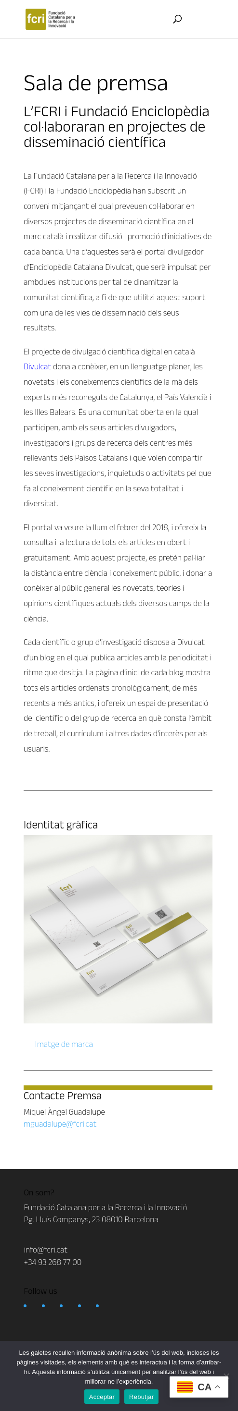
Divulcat (37, 366)
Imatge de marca (63, 1044)
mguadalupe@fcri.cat (60, 1124)
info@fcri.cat (45, 1249)
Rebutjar (141, 1396)
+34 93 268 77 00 (52, 1262)
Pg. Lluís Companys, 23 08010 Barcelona (91, 1219)
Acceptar (102, 1396)
